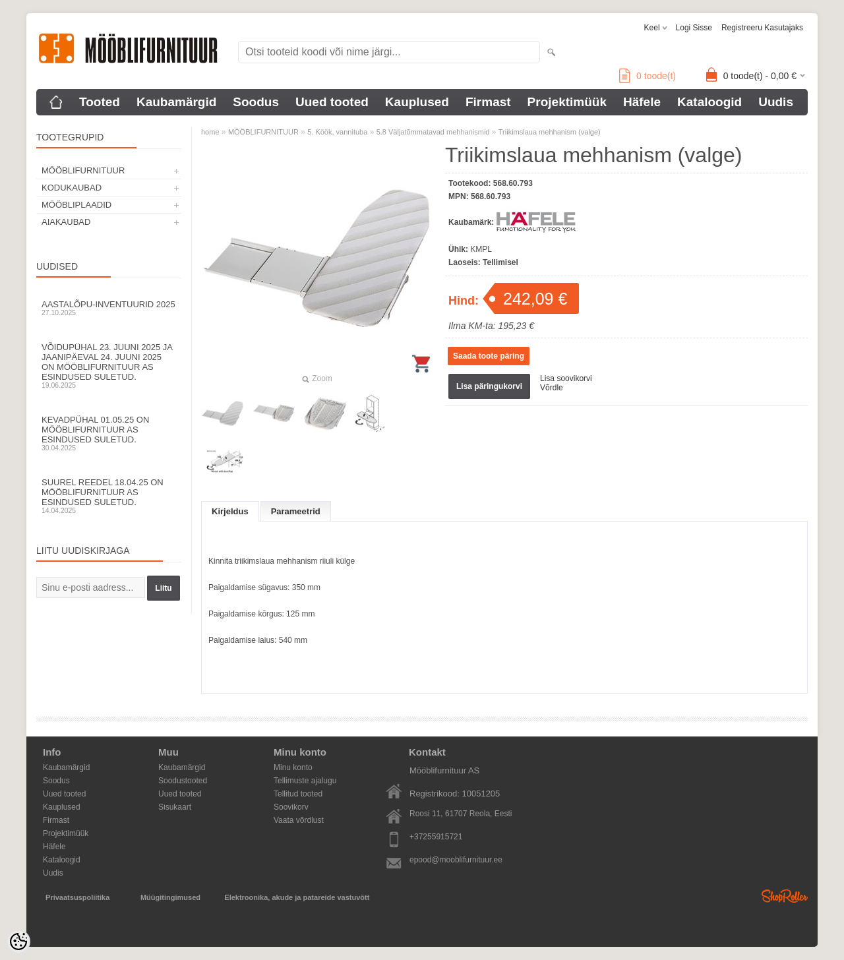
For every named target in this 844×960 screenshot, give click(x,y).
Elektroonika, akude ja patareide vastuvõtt (296, 897)
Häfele (642, 102)
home (210, 132)
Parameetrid (295, 511)
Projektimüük (567, 102)
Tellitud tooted (298, 793)
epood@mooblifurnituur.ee (455, 859)
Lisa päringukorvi (489, 386)
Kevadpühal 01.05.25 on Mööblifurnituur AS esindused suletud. (109, 433)
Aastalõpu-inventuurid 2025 (109, 307)
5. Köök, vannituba (337, 132)
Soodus (256, 102)
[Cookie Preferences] (18, 941)
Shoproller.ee (785, 896)
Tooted (99, 102)
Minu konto (293, 767)
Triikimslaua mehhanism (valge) (549, 132)
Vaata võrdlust (299, 820)
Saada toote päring (488, 356)
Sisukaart (174, 807)
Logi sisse (694, 27)
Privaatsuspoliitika (77, 897)
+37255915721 (435, 836)
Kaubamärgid (176, 102)
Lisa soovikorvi (566, 378)
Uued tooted (332, 102)
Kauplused (417, 102)
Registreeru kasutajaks (762, 27)
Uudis (775, 102)
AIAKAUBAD (66, 222)
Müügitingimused (170, 897)
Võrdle (551, 387)
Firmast (488, 102)
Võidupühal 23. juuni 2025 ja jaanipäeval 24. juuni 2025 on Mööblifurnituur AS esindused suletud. (109, 365)
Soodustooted (182, 780)
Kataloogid (709, 102)
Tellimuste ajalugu (305, 780)
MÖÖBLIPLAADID (76, 205)
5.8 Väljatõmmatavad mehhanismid (433, 132)
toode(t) (647, 76)
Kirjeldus (230, 511)
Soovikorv (291, 807)
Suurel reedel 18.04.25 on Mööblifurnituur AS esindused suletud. (109, 495)
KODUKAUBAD (72, 188)
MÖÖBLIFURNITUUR (83, 170)
